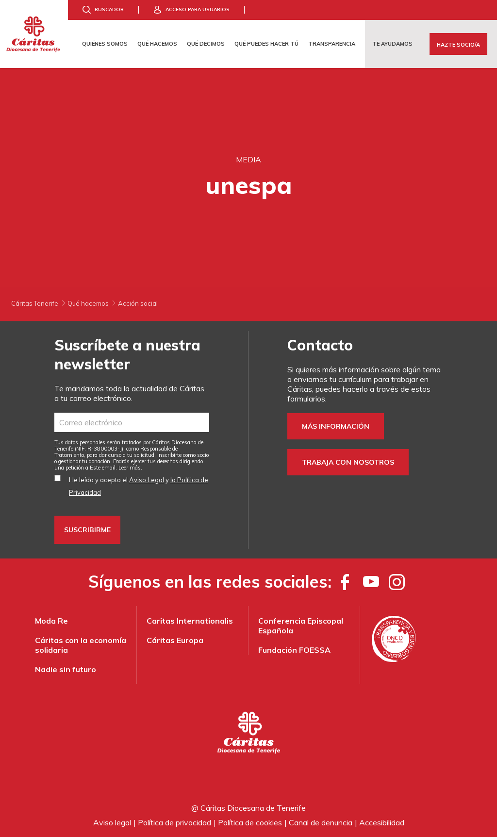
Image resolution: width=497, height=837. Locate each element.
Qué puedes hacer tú (266, 43)
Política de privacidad (174, 822)
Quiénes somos (105, 43)
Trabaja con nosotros (348, 462)
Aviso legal (112, 822)
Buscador (109, 9)
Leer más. (130, 467)
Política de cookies (250, 822)
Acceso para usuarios (198, 9)
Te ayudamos (392, 43)
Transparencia (331, 43)
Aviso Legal (146, 480)
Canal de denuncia (320, 822)
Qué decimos (206, 43)
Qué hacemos (157, 43)
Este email (103, 467)
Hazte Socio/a (458, 44)
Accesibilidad (381, 822)
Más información (335, 426)
